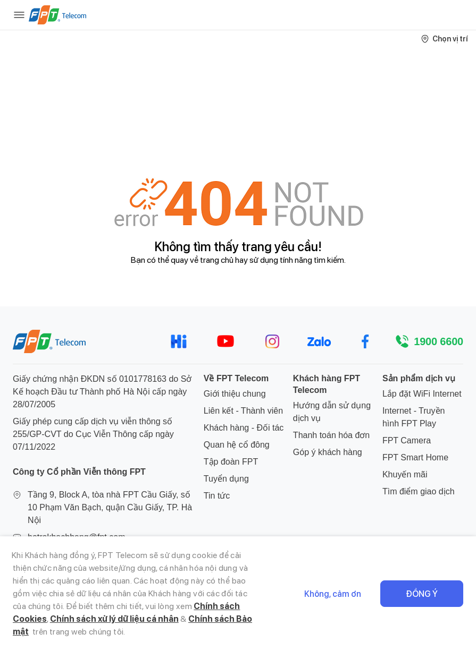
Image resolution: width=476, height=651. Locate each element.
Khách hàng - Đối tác (244, 427)
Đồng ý (422, 594)
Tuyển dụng (226, 478)
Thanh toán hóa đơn (331, 435)
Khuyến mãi (405, 474)
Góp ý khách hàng (327, 452)
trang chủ (216, 260)
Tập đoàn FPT (231, 461)
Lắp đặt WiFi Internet (422, 393)
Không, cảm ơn (332, 594)
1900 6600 (438, 341)
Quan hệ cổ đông (237, 444)
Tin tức (217, 495)
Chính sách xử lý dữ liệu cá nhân (114, 619)
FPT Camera (406, 440)
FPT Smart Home (415, 457)
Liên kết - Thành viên (243, 410)
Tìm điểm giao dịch (418, 491)
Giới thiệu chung (235, 393)
